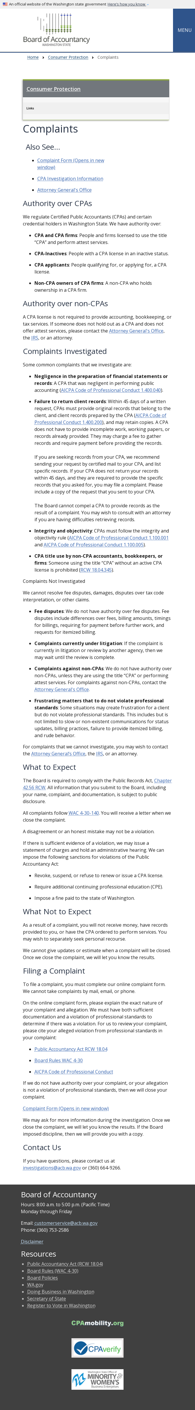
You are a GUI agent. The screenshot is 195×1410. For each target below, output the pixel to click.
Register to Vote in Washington (61, 1305)
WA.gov (35, 1285)
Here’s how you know (127, 4)
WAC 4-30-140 (84, 813)
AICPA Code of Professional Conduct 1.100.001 (119, 538)
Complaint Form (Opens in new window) (66, 1108)
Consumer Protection (68, 57)
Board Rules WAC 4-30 (58, 1060)
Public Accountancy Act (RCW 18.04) (65, 1264)
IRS (34, 338)
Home (33, 57)
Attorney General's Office (64, 190)
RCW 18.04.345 (96, 570)
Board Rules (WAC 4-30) (52, 1271)
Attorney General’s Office (58, 753)
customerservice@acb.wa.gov (66, 1223)
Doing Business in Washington (60, 1291)
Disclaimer (32, 1241)
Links (30, 108)
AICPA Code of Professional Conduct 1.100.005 (94, 544)
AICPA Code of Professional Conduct (73, 1071)
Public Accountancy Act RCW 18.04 (70, 1049)
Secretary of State (46, 1298)
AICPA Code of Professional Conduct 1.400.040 (111, 390)
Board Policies (42, 1278)
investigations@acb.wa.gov (52, 1168)
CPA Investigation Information (70, 178)
